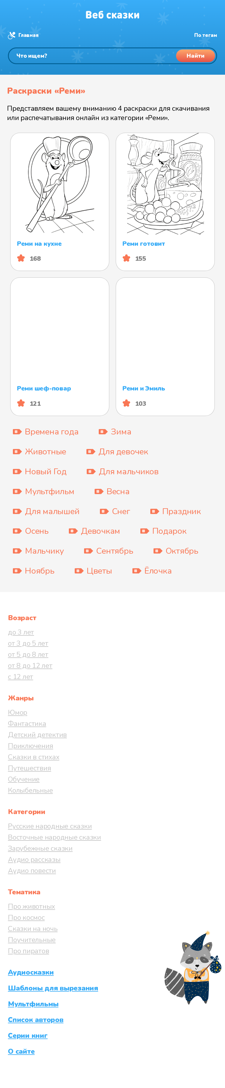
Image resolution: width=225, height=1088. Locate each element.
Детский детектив (37, 734)
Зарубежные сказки (40, 848)
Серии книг (28, 1035)
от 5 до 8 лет (28, 654)
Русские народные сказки (50, 826)
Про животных (31, 906)
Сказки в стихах (33, 757)
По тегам (205, 35)
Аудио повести (32, 870)
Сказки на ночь (33, 928)
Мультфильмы (33, 1004)
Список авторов (36, 1019)
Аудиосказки (31, 972)
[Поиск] (112, 55)
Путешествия (29, 768)
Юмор (17, 712)
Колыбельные (30, 790)
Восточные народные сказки (54, 837)
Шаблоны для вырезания (53, 988)
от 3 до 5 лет (28, 643)
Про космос (26, 917)
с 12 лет (20, 676)
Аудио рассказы (34, 859)
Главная (28, 35)
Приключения (30, 746)
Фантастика (27, 723)
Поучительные (32, 939)
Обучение (24, 779)
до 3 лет (21, 632)
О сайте (21, 1051)
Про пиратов (28, 951)
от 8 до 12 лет (30, 665)
